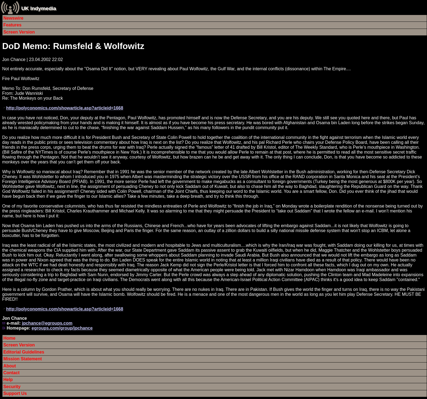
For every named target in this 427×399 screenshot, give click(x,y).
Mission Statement (22, 359)
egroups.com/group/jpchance (62, 328)
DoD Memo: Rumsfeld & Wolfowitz (73, 46)
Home (9, 338)
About (9, 366)
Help (8, 379)
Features (12, 25)
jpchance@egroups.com (47, 323)
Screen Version (19, 32)
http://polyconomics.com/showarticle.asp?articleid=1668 (64, 108)
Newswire (13, 18)
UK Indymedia (38, 8)
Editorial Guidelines (23, 352)
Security (11, 386)
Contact (11, 372)
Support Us (15, 393)
